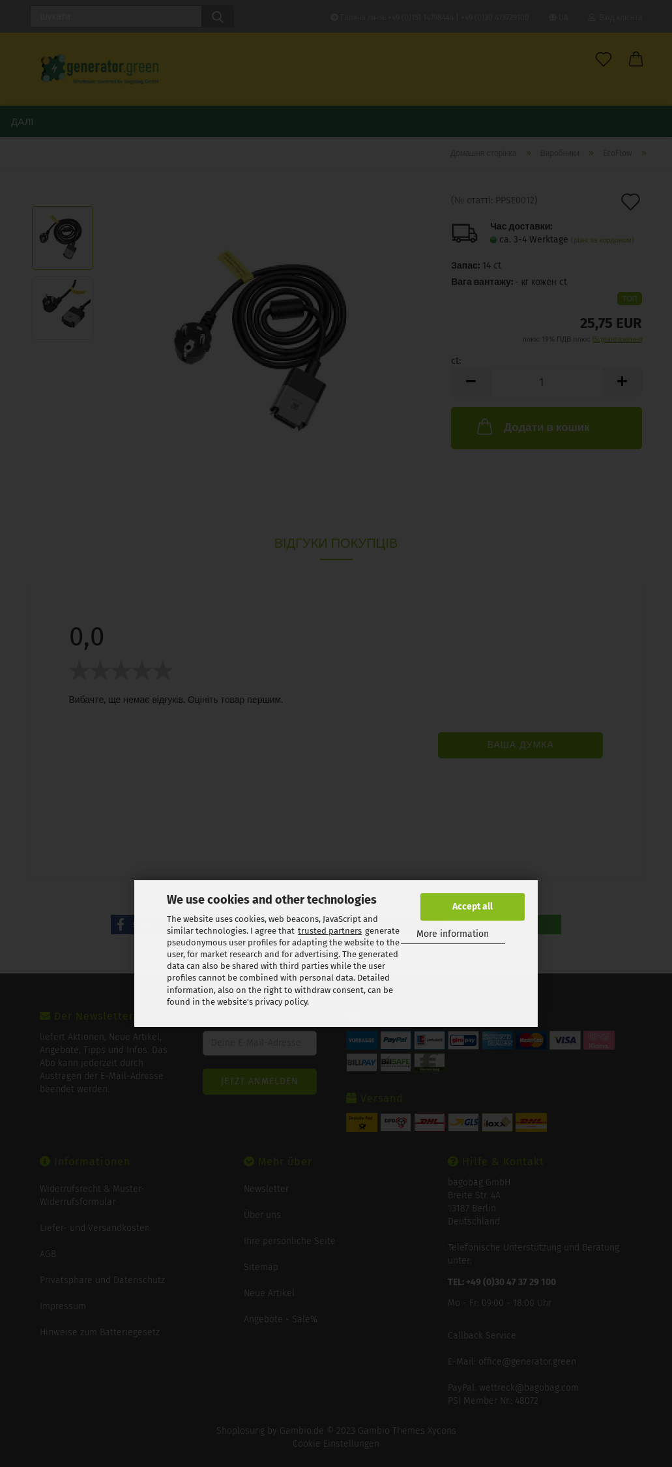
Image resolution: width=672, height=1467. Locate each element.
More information (452, 934)
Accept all (472, 906)
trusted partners (330, 931)
